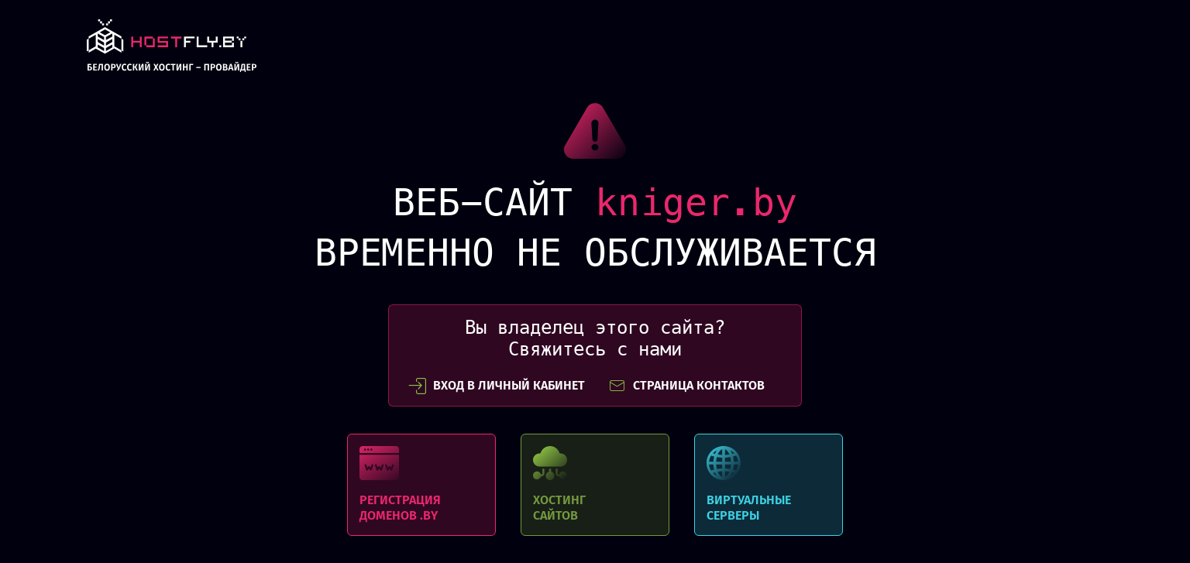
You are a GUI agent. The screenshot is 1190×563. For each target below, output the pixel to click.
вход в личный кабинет (496, 385)
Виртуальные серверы (768, 485)
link (171, 50)
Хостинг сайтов (595, 485)
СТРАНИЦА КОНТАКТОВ (686, 385)
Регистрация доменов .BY (421, 485)
